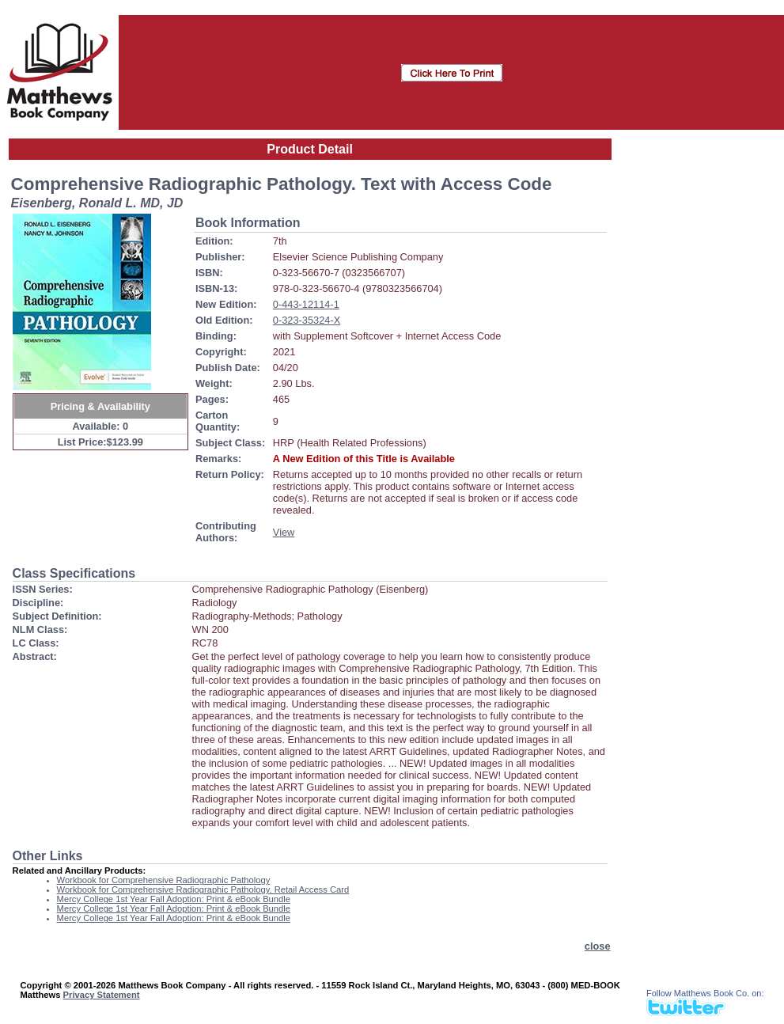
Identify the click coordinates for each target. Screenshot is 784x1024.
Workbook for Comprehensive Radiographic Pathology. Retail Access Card (203, 889)
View (284, 532)
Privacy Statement (101, 994)
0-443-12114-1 (306, 304)
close (598, 946)
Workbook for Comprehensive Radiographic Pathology (164, 880)
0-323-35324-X (306, 320)
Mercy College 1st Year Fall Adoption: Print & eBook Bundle (173, 899)
